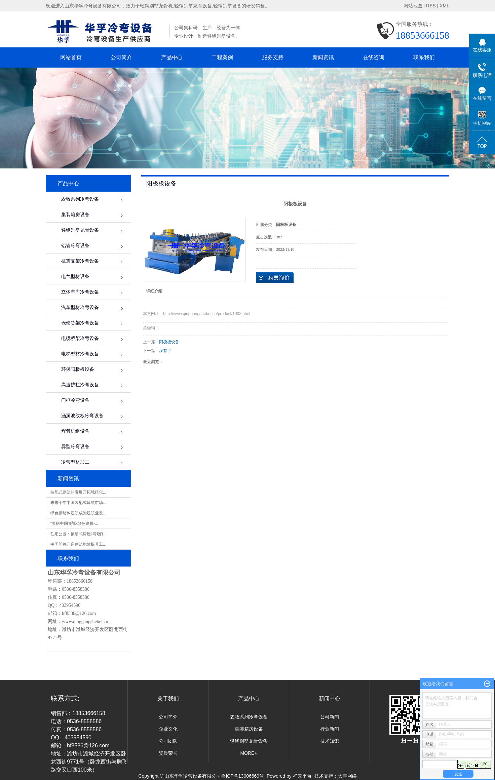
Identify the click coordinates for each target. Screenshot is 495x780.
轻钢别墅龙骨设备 (80, 230)
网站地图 (413, 5)
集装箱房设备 (75, 214)
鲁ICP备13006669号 (242, 776)
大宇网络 (347, 776)
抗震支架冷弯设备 (80, 261)
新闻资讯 (323, 57)
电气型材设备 (75, 276)
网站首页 (71, 57)
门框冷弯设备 (75, 400)
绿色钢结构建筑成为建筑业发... (78, 513)
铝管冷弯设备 (75, 245)
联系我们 (424, 57)
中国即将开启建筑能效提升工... (78, 544)
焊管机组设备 (75, 431)
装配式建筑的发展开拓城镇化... (78, 492)
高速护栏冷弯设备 (80, 384)
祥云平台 (302, 776)
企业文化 (168, 729)
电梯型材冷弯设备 (80, 353)
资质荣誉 (168, 753)
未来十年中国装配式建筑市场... (78, 502)
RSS (431, 5)
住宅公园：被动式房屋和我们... (78, 534)
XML (444, 5)
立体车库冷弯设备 (80, 292)
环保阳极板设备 (77, 369)
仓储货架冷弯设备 (80, 322)
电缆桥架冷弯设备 (80, 338)
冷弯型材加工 (75, 462)
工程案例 (222, 57)
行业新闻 (329, 729)
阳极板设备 (169, 342)
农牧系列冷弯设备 (80, 199)
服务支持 (272, 57)
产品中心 (172, 57)
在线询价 (275, 277)
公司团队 (168, 741)
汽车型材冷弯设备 (80, 307)
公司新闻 (329, 716)
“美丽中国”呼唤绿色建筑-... (74, 523)
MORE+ (248, 753)
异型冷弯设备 (75, 446)
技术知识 (329, 741)
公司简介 (121, 57)
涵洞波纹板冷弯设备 (82, 415)
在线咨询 (373, 57)
